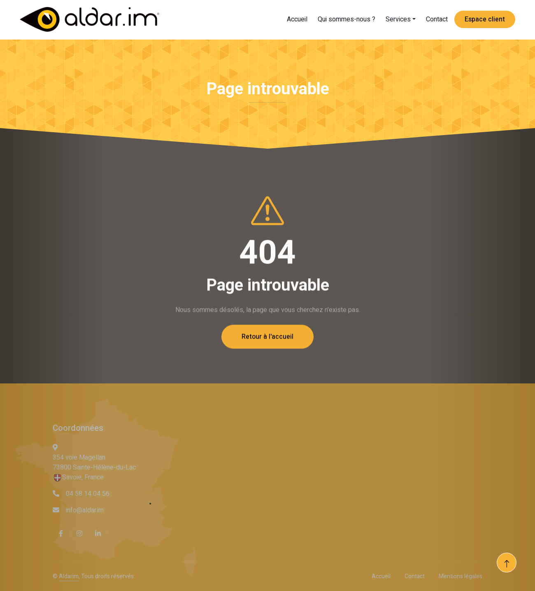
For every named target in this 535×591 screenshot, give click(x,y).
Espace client (485, 19)
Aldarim (69, 576)
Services (398, 19)
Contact (437, 19)
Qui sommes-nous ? (346, 19)
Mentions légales (460, 576)
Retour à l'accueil (267, 350)
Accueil (297, 19)
